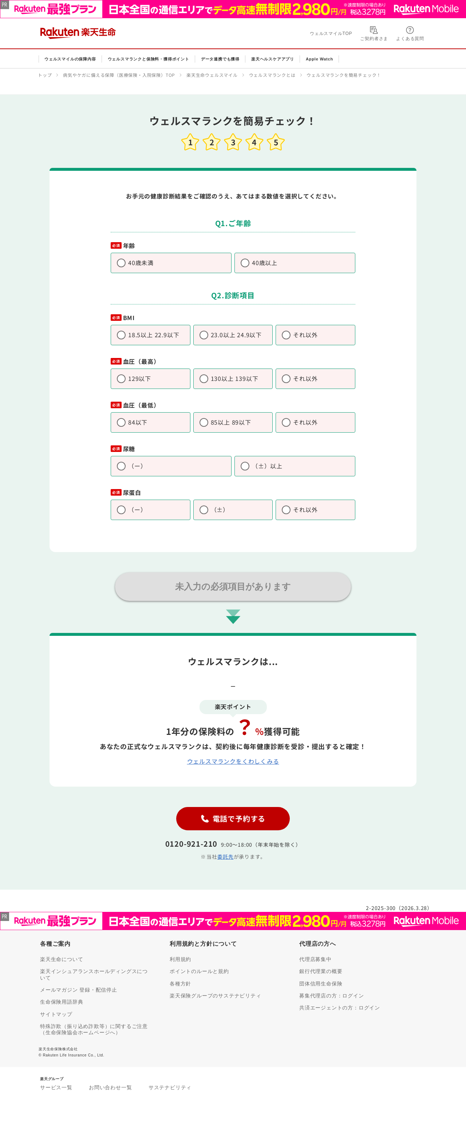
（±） (220, 509)
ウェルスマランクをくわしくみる (233, 761)
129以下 (139, 378)
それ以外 (305, 334)
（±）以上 (267, 465)
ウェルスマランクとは (272, 75)
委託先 (225, 856)
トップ (45, 75)
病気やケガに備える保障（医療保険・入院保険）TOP (119, 75)
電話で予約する (233, 818)
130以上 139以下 (234, 378)
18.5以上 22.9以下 (153, 334)
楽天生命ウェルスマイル (212, 75)
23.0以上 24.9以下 (236, 334)
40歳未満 (141, 262)
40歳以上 (264, 262)
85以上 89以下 (231, 422)
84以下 (137, 422)
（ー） (137, 465)
